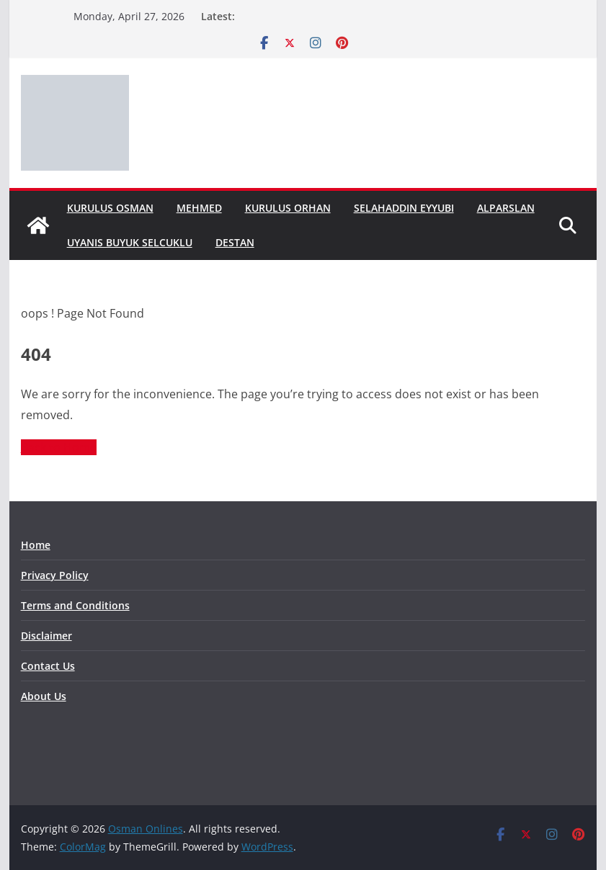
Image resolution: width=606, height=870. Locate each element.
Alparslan (506, 208)
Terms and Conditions (75, 605)
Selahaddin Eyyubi (404, 208)
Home (35, 545)
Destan (234, 242)
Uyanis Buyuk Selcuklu (129, 242)
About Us (43, 696)
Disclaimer (46, 635)
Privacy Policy (55, 575)
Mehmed (199, 208)
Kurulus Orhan (288, 208)
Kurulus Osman (110, 208)
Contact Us (48, 666)
